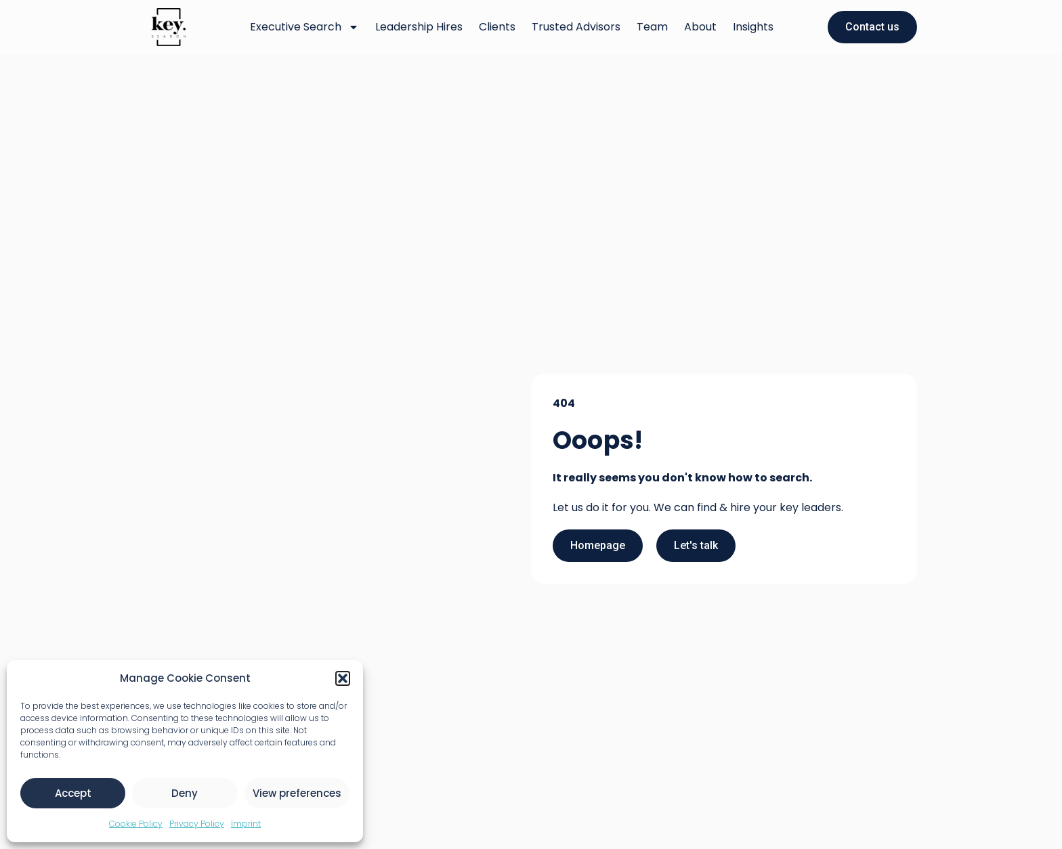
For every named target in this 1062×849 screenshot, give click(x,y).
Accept (73, 793)
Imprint (246, 823)
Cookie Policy (136, 823)
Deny (184, 793)
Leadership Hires (419, 27)
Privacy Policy (196, 823)
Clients (497, 27)
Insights (753, 27)
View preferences (297, 793)
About (700, 27)
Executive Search (304, 27)
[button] (342, 678)
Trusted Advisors (576, 27)
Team (652, 27)
